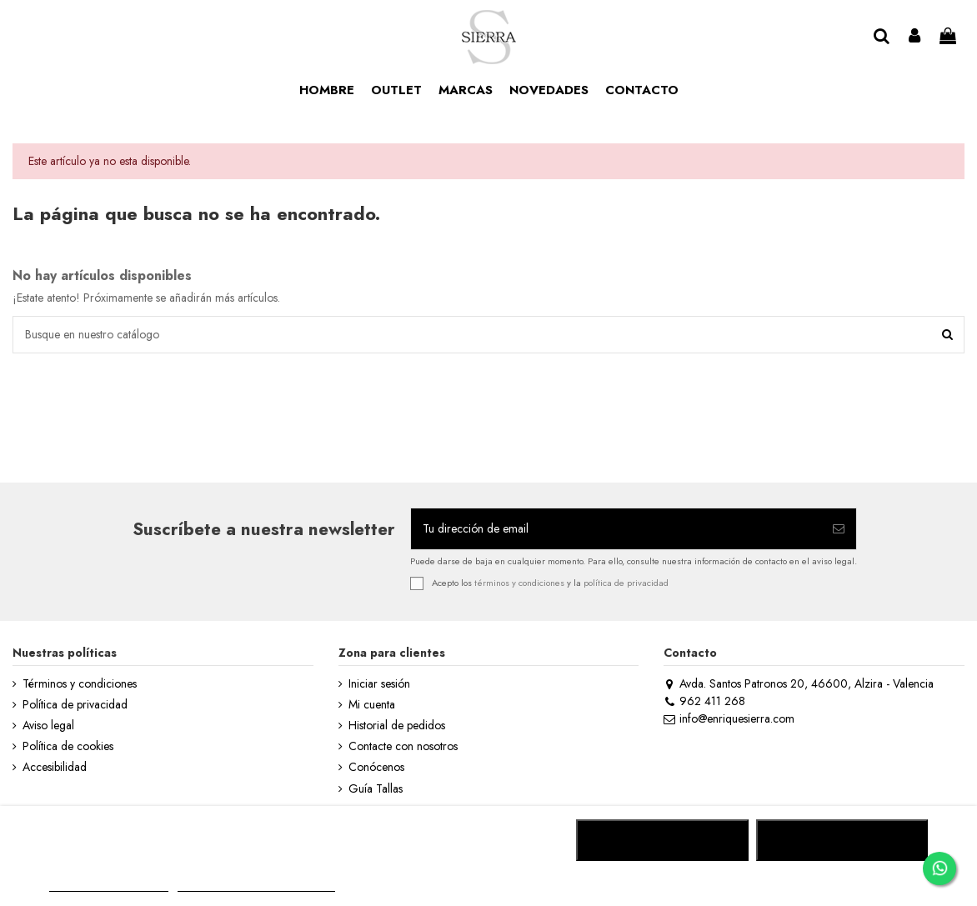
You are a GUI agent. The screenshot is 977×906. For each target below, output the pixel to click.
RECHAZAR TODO (662, 840)
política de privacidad (626, 581)
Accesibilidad (55, 767)
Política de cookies (68, 746)
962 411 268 (704, 701)
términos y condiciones (519, 581)
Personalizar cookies (256, 884)
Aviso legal (48, 725)
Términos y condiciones (80, 684)
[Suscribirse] (838, 528)
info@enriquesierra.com (729, 718)
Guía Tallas (375, 789)
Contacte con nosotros (403, 746)
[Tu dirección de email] (616, 528)
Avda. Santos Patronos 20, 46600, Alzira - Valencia (798, 683)
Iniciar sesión (379, 684)
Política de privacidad (75, 705)
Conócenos (376, 767)
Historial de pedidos (396, 725)
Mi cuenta (371, 705)
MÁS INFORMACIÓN (108, 884)
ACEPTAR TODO (842, 840)
